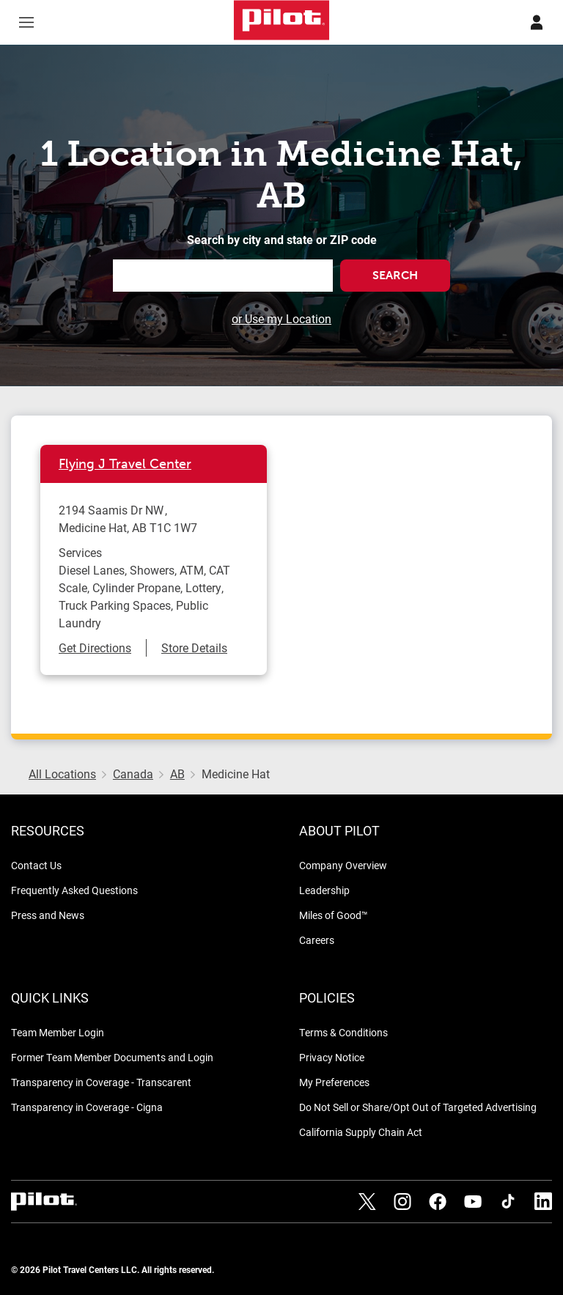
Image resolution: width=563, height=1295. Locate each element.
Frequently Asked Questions (74, 890)
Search (395, 275)
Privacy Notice (331, 1057)
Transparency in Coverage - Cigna (87, 1107)
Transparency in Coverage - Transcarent (101, 1082)
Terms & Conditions (343, 1032)
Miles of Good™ (333, 915)
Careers (316, 940)
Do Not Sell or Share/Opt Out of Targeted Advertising (418, 1107)
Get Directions (95, 647)
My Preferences (334, 1082)
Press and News (47, 915)
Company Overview (343, 865)
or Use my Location (281, 318)
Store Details (194, 647)
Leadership (324, 890)
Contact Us (36, 865)
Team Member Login (57, 1032)
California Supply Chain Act (360, 1132)
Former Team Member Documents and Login (112, 1057)
